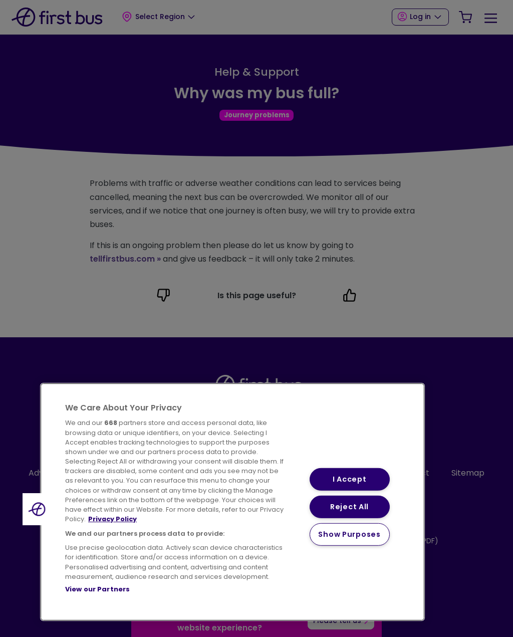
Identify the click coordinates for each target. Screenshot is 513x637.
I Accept (350, 479)
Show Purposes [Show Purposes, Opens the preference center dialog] (349, 534)
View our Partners (97, 589)
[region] (232, 502)
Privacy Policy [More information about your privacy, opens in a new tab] (112, 519)
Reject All (349, 507)
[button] (39, 509)
